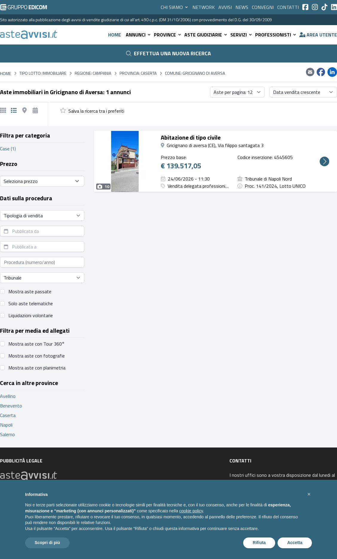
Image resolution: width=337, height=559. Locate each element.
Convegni (263, 7)
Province (168, 34)
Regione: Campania (93, 73)
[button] (309, 494)
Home (114, 34)
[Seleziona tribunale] (42, 277)
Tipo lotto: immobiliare (42, 73)
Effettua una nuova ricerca (168, 53)
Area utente (318, 34)
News (241, 7)
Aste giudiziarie (206, 34)
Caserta (8, 415)
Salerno (7, 434)
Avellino (8, 396)
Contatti (288, 7)
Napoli (6, 424)
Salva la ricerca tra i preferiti (96, 110)
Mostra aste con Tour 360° (36, 343)
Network (203, 7)
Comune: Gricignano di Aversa (195, 73)
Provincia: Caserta (138, 73)
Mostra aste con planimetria (36, 367)
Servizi (241, 34)
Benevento (11, 405)
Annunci (138, 34)
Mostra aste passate (29, 291)
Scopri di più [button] (47, 542)
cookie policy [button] (191, 510)
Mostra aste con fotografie (36, 355)
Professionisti (276, 34)
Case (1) (8, 148)
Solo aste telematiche (30, 303)
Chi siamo (175, 7)
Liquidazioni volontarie (30, 315)
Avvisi (225, 7)
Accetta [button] (294, 542)
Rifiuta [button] (259, 542)
